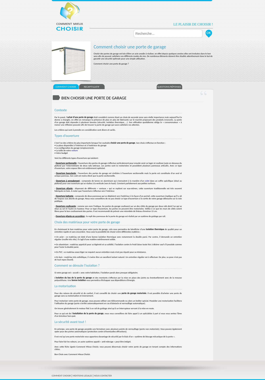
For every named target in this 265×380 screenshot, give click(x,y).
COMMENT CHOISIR (61, 375)
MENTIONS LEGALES (82, 375)
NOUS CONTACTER (103, 375)
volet (147, 181)
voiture (74, 150)
